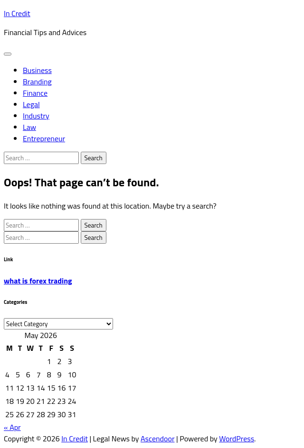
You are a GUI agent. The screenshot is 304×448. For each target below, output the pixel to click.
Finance (35, 93)
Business (37, 70)
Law (29, 127)
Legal (31, 104)
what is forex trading (38, 280)
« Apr (12, 427)
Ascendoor (157, 438)
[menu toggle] (7, 54)
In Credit (17, 13)
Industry (36, 115)
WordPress (236, 438)
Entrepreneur (44, 138)
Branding (37, 81)
